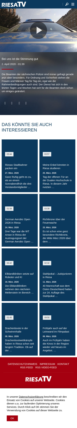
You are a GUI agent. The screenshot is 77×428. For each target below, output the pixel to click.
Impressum (47, 364)
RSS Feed (26, 367)
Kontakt (63, 364)
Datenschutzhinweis (22, 364)
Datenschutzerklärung (31, 396)
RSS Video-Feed (46, 367)
